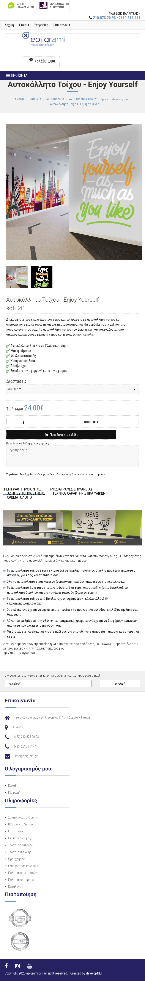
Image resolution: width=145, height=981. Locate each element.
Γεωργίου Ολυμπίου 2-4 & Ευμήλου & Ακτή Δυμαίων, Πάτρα (52, 717)
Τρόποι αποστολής (20, 845)
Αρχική (9, 25)
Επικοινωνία (62, 25)
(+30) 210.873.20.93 (26, 737)
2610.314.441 (129, 17)
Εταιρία (24, 25)
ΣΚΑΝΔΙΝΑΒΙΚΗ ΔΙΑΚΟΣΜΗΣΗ (54, 5)
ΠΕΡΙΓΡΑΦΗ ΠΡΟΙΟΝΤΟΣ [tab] (22, 489)
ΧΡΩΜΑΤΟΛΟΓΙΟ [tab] (19, 497)
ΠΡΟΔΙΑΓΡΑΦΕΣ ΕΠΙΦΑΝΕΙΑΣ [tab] (71, 489)
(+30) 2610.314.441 (26, 746)
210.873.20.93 (104, 17)
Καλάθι (12, 786)
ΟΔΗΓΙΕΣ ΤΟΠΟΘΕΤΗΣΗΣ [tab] (26, 493)
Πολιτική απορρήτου (21, 880)
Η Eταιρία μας (17, 831)
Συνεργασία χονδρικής (23, 817)
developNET (94, 973)
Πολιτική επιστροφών (22, 873)
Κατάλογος (15, 887)
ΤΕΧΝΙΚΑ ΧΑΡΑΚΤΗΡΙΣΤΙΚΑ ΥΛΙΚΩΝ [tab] (79, 493)
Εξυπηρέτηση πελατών (23, 866)
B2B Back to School (20, 824)
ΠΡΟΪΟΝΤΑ (16, 75)
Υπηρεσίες (41, 25)
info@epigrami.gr (26, 756)
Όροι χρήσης (16, 859)
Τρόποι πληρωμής (20, 852)
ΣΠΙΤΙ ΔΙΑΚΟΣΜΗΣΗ (20, 5)
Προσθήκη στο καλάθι (61, 435)
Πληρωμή (14, 792)
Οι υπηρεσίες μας (19, 838)
